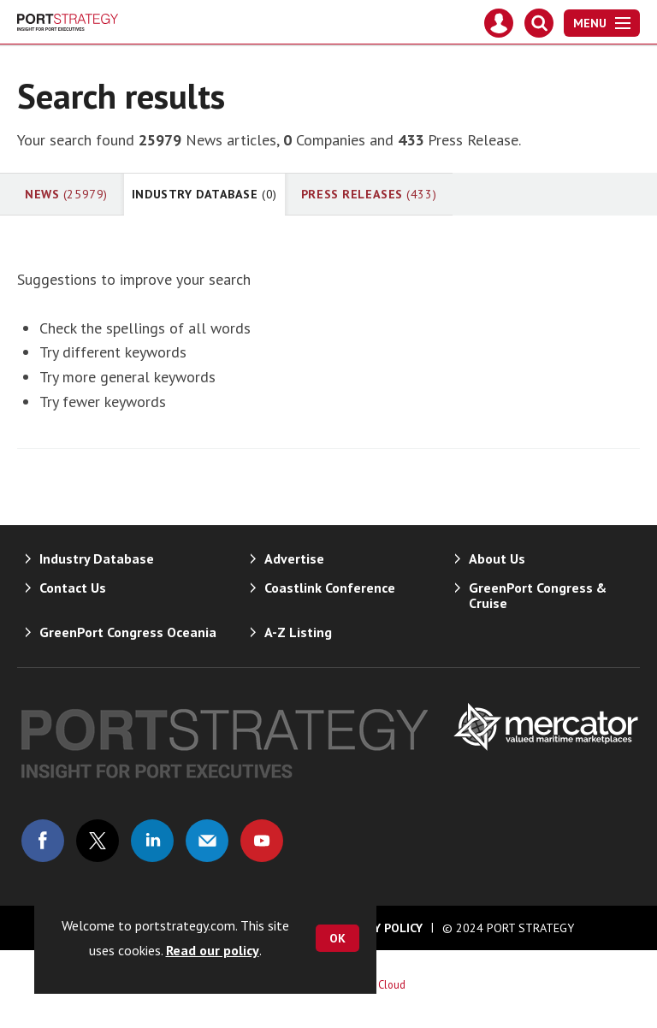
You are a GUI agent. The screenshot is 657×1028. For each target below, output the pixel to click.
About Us (497, 558)
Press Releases (368, 194)
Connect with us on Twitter (97, 840)
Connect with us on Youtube (262, 840)
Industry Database (204, 194)
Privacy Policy (379, 928)
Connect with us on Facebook (43, 840)
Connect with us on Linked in (152, 840)
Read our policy (212, 950)
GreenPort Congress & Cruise (538, 595)
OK (337, 938)
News (66, 194)
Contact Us (72, 587)
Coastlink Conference (329, 587)
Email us (207, 840)
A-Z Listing (298, 632)
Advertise (294, 558)
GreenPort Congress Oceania (127, 632)
